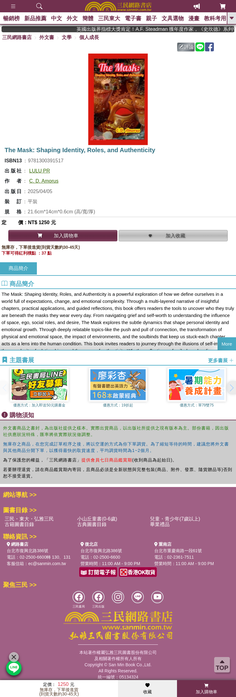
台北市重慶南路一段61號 (178, 550)
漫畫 (193, 18)
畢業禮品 (160, 524)
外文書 (46, 37)
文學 (67, 37)
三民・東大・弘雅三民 (29, 518)
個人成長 (89, 37)
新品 (35, 18)
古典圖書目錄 (92, 524)
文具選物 (173, 18)
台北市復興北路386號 (27, 550)
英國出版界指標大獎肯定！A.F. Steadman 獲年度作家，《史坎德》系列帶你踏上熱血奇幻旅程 (160, 29)
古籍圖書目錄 (19, 524)
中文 (56, 18)
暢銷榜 (11, 18)
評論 (186, 47)
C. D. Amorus (43, 181)
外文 (72, 18)
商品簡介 (18, 268)
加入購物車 (206, 688)
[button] (231, 387)
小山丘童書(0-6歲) (97, 518)
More (227, 344)
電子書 (133, 18)
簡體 (87, 18)
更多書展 (221, 360)
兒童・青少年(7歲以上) (175, 518)
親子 (151, 18)
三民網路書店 (17, 37)
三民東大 (109, 18)
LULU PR (39, 170)
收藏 (147, 688)
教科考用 (215, 18)
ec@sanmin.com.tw (47, 563)
